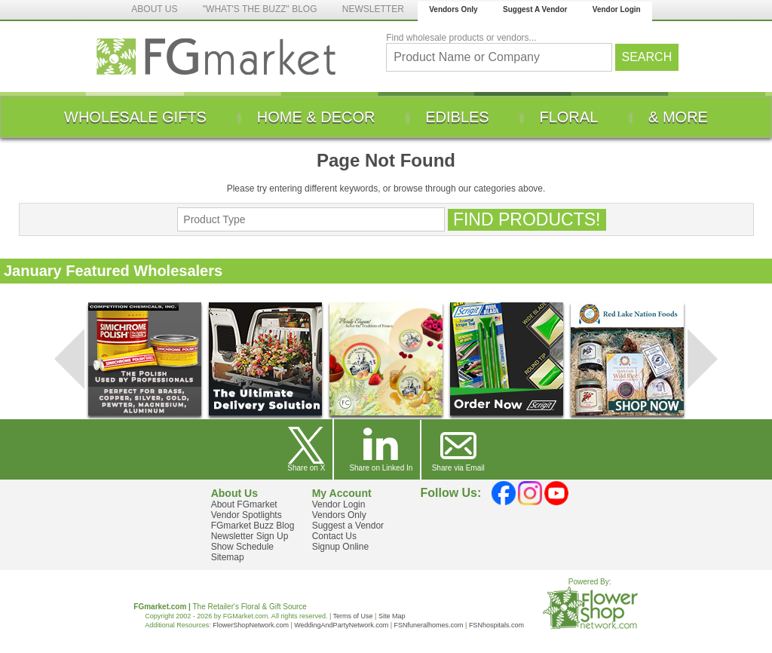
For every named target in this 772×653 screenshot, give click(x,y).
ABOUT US (154, 9)
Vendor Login (617, 9)
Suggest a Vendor (348, 525)
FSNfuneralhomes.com (428, 625)
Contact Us (334, 536)
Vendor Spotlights (246, 515)
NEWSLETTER (373, 9)
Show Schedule (242, 546)
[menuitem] (135, 117)
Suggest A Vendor (535, 9)
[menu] (386, 117)
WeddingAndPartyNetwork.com (341, 625)
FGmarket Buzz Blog (253, 525)
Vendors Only (453, 9)
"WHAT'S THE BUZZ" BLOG (260, 9)
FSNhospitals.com (496, 625)
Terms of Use (353, 616)
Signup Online (340, 546)
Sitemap (227, 557)
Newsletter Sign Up (250, 536)
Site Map (392, 616)
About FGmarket (244, 504)
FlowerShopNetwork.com (251, 625)
